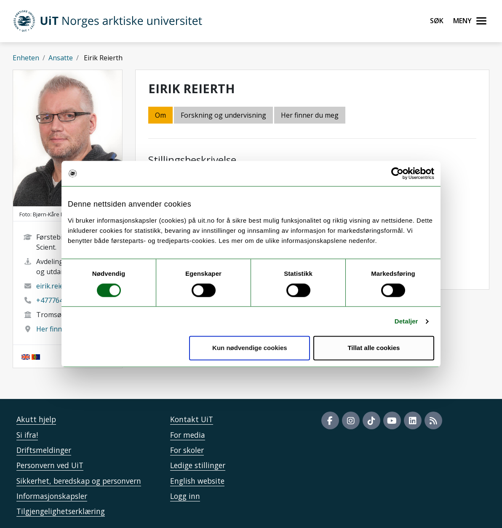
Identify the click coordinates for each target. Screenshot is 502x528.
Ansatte (60, 57)
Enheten (26, 57)
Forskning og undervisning (223, 115)
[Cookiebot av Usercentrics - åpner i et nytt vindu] (397, 173)
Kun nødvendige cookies (249, 348)
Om (160, 115)
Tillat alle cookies (373, 348)
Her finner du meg (310, 115)
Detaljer (406, 321)
